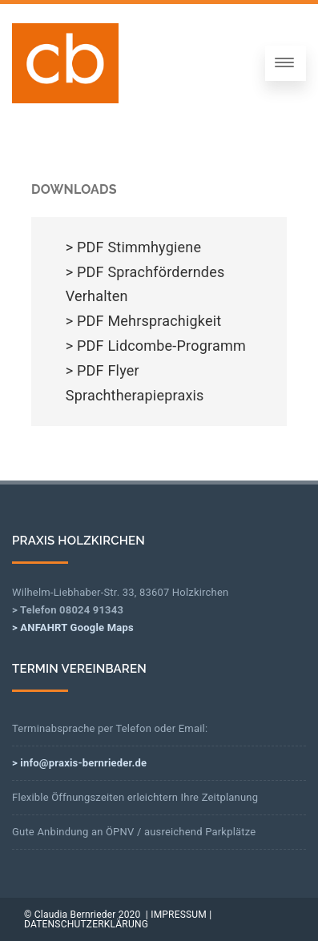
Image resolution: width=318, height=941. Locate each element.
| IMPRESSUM (176, 914)
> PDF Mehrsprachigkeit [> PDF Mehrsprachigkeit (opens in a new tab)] (144, 320)
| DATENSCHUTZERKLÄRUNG (117, 919)
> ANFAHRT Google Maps (73, 627)
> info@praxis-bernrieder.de (79, 763)
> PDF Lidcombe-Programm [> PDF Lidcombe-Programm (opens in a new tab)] (156, 345)
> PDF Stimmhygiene (133, 247)
